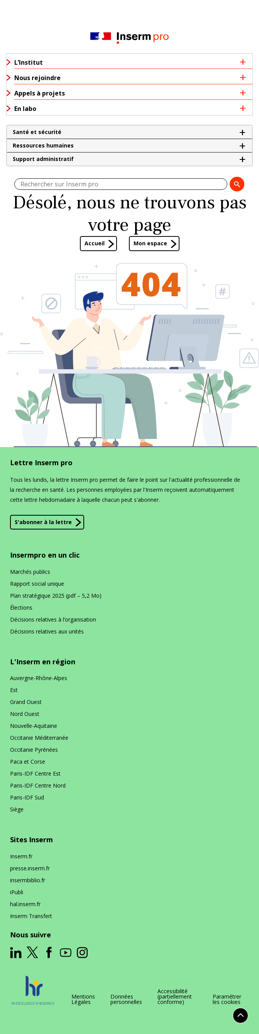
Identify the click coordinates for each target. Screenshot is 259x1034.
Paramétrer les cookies (227, 999)
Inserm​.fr (21, 856)
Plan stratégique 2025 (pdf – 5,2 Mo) (56, 595)
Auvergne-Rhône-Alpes (38, 678)
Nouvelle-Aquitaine (33, 725)
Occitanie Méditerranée (39, 737)
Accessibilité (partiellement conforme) (174, 997)
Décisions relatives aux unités (47, 631)
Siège (17, 809)
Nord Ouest (24, 713)
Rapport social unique (37, 583)
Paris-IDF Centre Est (35, 773)
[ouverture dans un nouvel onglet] (16, 953)
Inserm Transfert (31, 916)
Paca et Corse (27, 761)
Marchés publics (30, 571)
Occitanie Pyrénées (34, 749)
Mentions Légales (83, 999)
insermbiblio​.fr (27, 880)
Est (14, 690)
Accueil (95, 243)
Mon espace (150, 243)
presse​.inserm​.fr (30, 868)
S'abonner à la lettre (43, 522)
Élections (21, 607)
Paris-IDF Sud (27, 797)
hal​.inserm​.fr (25, 904)
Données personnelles (126, 999)
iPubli (16, 892)
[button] (129, 132)
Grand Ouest (26, 702)
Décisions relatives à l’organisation (53, 619)
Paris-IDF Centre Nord (38, 785)
